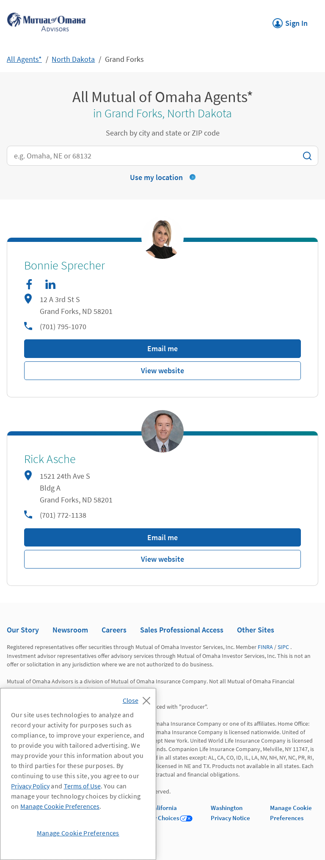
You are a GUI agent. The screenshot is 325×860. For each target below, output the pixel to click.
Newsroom (70, 630)
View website (162, 370)
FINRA (265, 647)
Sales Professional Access (181, 630)
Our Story (23, 630)
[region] (78, 774)
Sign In (290, 21)
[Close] (138, 698)
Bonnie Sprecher (64, 265)
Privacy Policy (30, 786)
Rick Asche (50, 459)
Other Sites (255, 630)
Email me (162, 348)
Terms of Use (82, 786)
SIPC (283, 647)
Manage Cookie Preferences (59, 806)
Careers (114, 630)
